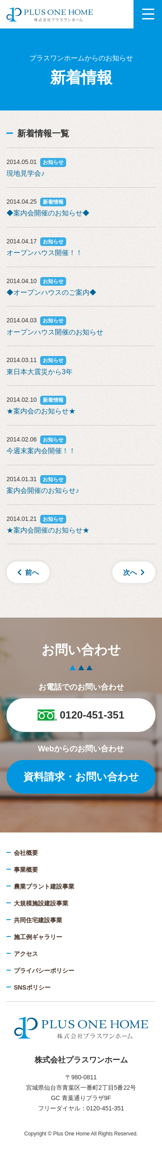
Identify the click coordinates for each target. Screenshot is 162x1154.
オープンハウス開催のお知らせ (54, 332)
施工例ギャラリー (38, 936)
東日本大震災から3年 (39, 371)
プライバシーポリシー (44, 970)
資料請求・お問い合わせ (81, 776)
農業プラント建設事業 (44, 886)
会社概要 (26, 852)
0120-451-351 (81, 715)
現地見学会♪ (25, 173)
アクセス (26, 953)
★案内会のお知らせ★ (41, 411)
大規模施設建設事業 (41, 903)
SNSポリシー (32, 987)
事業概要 (26, 869)
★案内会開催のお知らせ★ (47, 530)
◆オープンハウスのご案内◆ (51, 292)
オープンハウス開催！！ (44, 252)
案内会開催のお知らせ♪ (42, 490)
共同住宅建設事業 (38, 920)
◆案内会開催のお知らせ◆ (47, 213)
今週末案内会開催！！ (41, 450)
